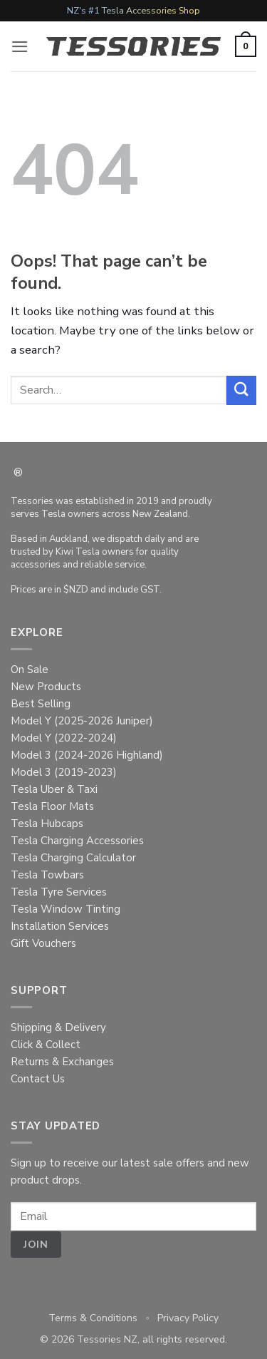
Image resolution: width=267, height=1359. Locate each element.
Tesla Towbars (47, 875)
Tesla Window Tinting (65, 909)
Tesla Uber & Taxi (54, 789)
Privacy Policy (188, 1318)
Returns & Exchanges (62, 1062)
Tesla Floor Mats (52, 806)
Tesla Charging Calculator (73, 858)
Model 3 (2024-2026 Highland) (87, 755)
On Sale (29, 669)
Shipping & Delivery (58, 1027)
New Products (46, 687)
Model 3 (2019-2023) (64, 772)
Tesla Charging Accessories (77, 841)
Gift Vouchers (43, 943)
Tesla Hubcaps (47, 823)
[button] (20, 47)
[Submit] (241, 390)
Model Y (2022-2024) (64, 738)
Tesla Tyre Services (59, 892)
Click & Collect (45, 1044)
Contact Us (38, 1079)
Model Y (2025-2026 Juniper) (82, 721)
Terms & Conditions (92, 1318)
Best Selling (40, 704)
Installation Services (60, 926)
